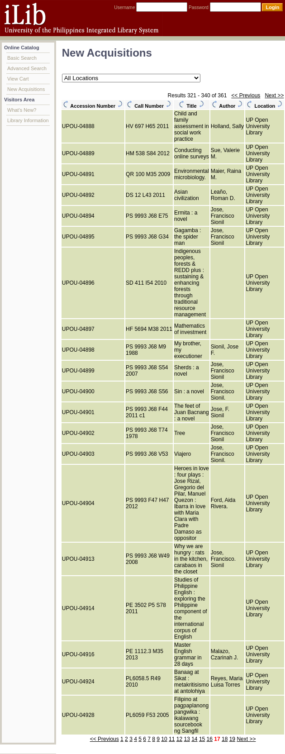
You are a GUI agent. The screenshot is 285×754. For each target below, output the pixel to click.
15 (202, 739)
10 (164, 739)
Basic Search (22, 58)
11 (172, 739)
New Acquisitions (26, 89)
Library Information (28, 120)
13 (187, 739)
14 (194, 739)
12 (179, 739)
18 (225, 739)
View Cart (17, 78)
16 (210, 739)
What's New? (21, 110)
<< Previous (245, 95)
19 (232, 739)
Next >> (274, 95)
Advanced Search (27, 68)
